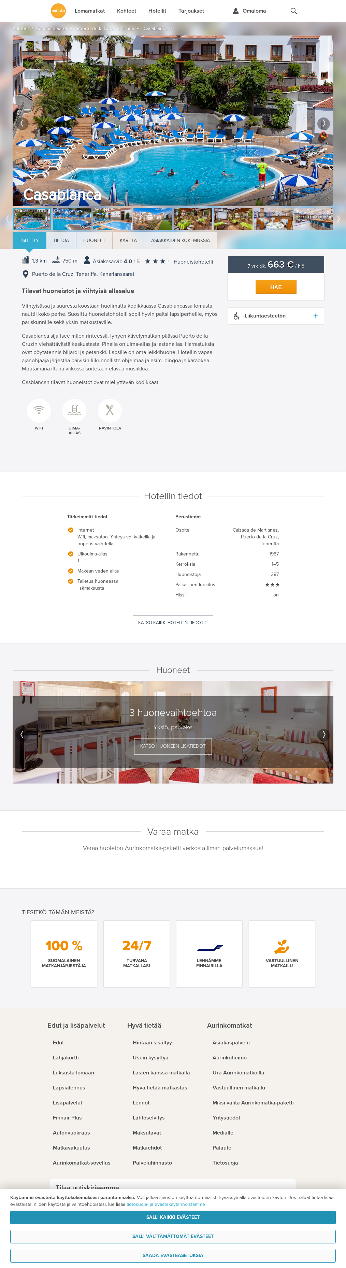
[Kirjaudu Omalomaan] (249, 11)
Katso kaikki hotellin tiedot (170, 622)
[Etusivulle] (58, 10)
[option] (173, 121)
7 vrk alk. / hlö (276, 266)
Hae (276, 287)
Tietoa (61, 240)
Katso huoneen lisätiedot (173, 746)
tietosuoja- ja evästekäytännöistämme (166, 1204)
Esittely (29, 240)
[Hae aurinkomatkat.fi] (294, 11)
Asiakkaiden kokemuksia (180, 240)
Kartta (128, 240)
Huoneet (94, 240)
